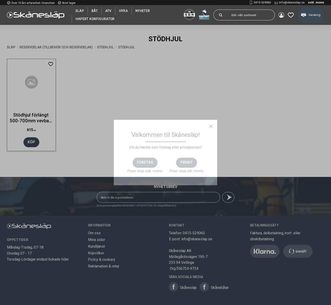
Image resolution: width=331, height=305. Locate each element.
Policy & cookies (101, 259)
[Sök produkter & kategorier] (251, 15)
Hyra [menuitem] (123, 11)
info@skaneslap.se (292, 2)
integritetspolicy (166, 205)
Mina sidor (96, 240)
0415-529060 (262, 2)
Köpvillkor (96, 253)
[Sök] (221, 15)
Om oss (94, 233)
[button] (290, 15)
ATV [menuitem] (108, 11)
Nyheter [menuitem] (142, 11)
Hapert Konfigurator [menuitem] (95, 19)
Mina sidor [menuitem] (281, 15)
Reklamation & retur (103, 266)
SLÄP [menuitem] (79, 11)
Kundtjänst (96, 246)
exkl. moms (316, 2)
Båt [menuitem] (94, 11)
